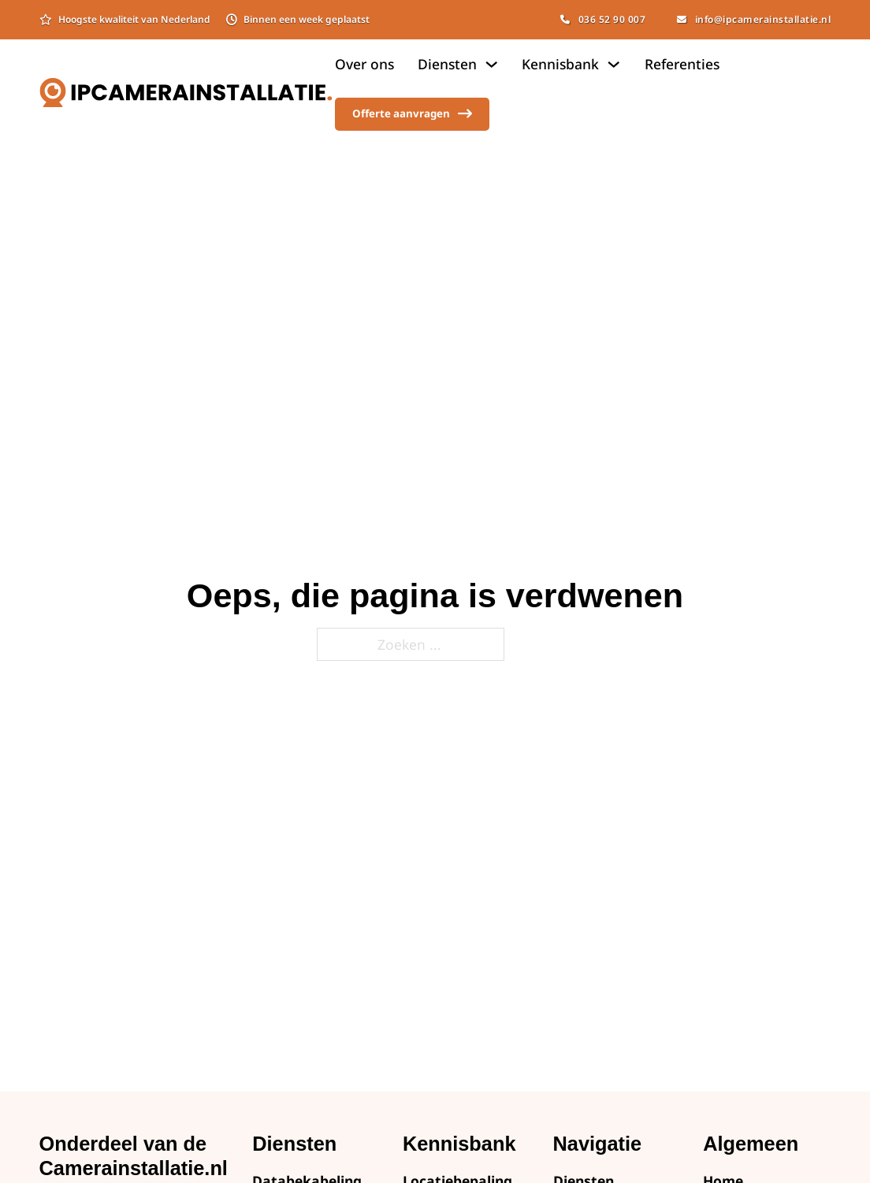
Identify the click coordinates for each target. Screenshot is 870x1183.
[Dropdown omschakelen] (491, 64)
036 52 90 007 (602, 19)
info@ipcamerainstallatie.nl (754, 19)
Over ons (364, 63)
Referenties (682, 63)
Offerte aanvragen (412, 113)
